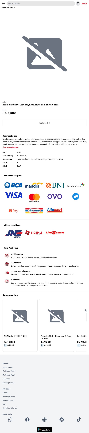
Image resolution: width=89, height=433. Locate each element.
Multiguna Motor (9, 371)
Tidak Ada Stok (44, 123)
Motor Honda (8, 367)
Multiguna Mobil (9, 375)
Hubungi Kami (8, 400)
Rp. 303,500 (84, 345)
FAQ (4, 404)
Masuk (84, 3)
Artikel (5, 393)
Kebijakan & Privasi (10, 408)
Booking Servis (8, 383)
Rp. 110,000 (10, 345)
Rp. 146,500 (47, 345)
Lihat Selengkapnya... (11, 147)
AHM (4, 102)
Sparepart (6, 379)
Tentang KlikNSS (9, 397)
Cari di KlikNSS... (14, 3)
